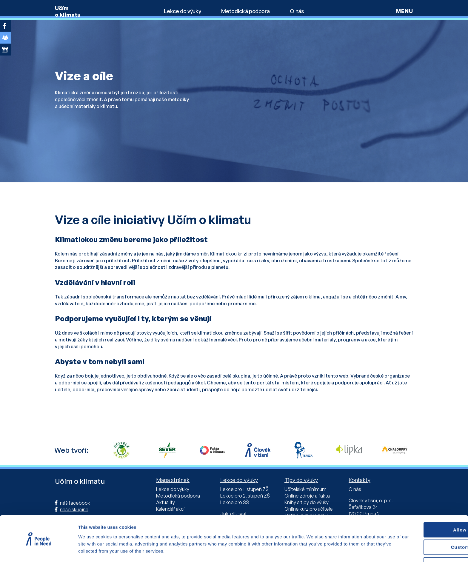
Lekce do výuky (182, 11)
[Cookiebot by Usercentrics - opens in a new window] (39, 550)
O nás (297, 11)
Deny (418, 547)
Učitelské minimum (305, 489)
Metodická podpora (245, 11)
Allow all (418, 512)
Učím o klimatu (68, 11)
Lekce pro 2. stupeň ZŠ (245, 496)
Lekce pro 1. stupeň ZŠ (244, 489)
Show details (92, 549)
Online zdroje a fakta (307, 496)
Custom (418, 529)
